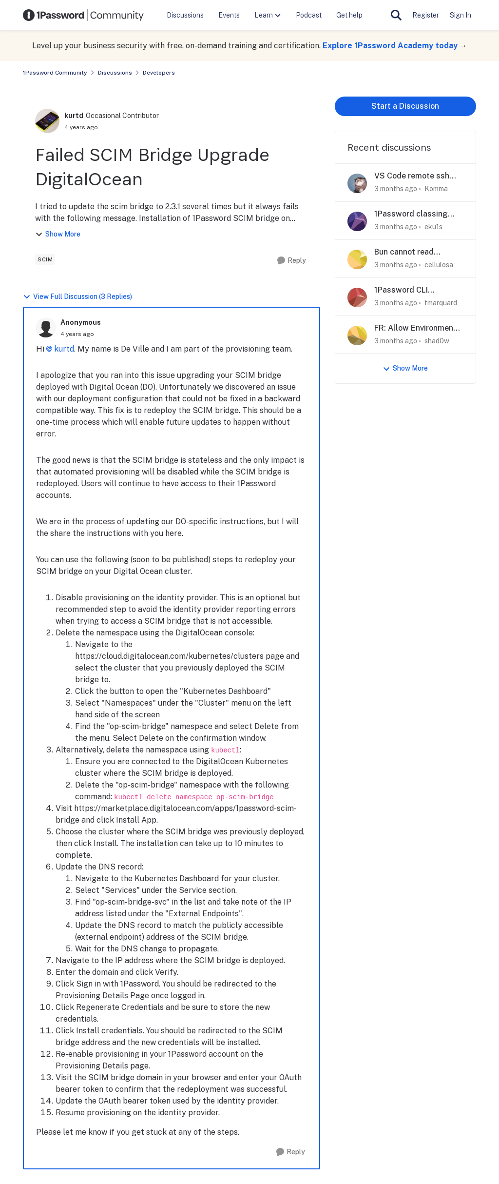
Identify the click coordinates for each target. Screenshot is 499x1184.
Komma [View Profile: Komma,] (436, 189)
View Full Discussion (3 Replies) (77, 297)
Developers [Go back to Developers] (159, 72)
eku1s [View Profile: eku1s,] (433, 227)
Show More (57, 234)
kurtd (64, 349)
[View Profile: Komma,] (357, 183)
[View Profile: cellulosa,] (357, 259)
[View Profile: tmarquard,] (357, 297)
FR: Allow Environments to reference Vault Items (418, 328)
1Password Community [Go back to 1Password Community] (55, 72)
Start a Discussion (405, 106)
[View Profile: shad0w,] (357, 335)
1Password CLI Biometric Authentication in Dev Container (413, 290)
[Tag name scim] (45, 259)
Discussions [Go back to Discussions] (115, 72)
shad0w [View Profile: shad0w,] (436, 340)
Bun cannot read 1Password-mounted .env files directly (412, 252)
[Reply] (291, 260)
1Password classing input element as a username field (411, 214)
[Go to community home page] (83, 15)
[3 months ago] (395, 189)
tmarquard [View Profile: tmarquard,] (440, 303)
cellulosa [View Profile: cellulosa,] (438, 265)
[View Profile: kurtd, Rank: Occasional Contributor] (47, 121)
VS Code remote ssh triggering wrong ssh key (413, 176)
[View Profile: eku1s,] (357, 221)
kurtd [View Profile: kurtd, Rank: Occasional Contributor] (73, 115)
